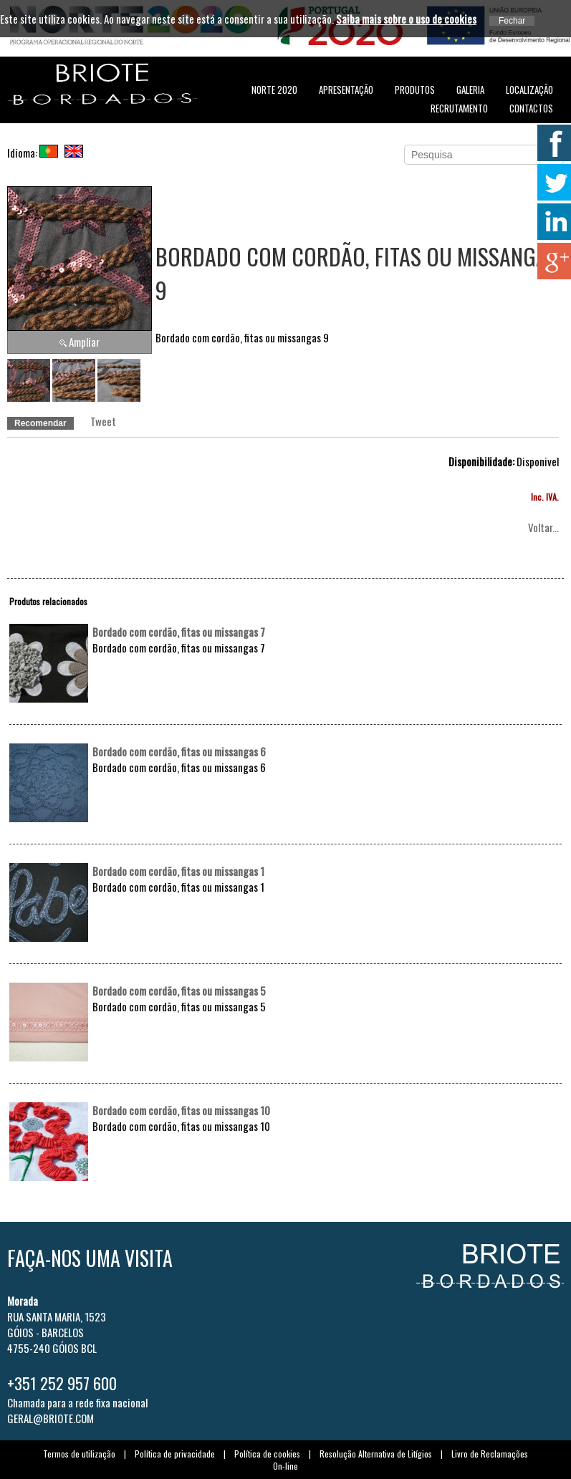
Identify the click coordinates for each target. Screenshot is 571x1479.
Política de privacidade (175, 1453)
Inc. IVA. (545, 497)
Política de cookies (267, 1453)
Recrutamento (459, 108)
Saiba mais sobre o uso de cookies (406, 19)
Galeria (470, 89)
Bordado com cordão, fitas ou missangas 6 (179, 751)
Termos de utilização (79, 1453)
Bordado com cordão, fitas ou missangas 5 (179, 990)
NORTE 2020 (274, 89)
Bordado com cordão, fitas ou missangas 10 (181, 1110)
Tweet (103, 421)
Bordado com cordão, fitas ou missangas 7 (178, 632)
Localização (529, 89)
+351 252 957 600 (62, 1383)
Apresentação (346, 89)
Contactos (531, 108)
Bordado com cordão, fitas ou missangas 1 (178, 871)
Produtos (415, 89)
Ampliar (84, 342)
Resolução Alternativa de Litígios (376, 1453)
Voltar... (543, 527)
